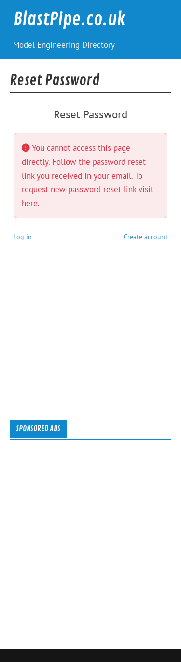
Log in (23, 236)
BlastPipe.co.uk (69, 19)
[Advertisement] (95, 339)
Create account (145, 236)
